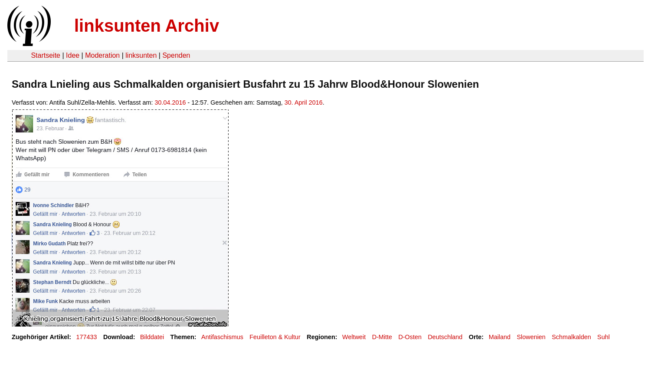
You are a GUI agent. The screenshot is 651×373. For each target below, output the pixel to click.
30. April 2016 (304, 102)
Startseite (45, 55)
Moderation (102, 55)
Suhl (603, 336)
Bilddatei (152, 336)
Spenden (176, 55)
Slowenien (531, 336)
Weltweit (354, 336)
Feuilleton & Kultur (275, 336)
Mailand (499, 336)
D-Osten (410, 336)
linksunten (141, 55)
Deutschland (445, 336)
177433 (86, 336)
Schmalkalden (571, 336)
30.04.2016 (170, 102)
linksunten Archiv (146, 25)
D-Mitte (382, 336)
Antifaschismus (222, 336)
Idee (72, 55)
